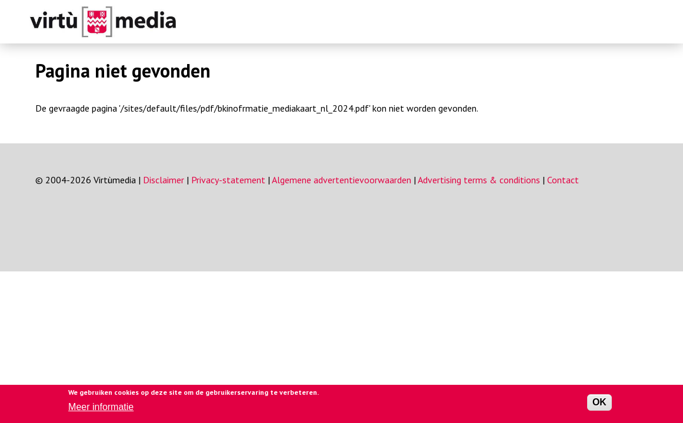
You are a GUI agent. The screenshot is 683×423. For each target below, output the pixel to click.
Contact (563, 180)
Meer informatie (101, 407)
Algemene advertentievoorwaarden (341, 180)
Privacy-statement (228, 180)
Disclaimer (163, 180)
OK (599, 402)
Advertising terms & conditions (479, 180)
